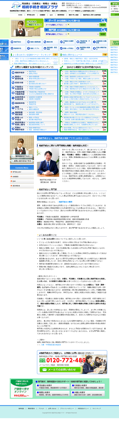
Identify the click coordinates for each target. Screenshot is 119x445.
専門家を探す (31, 15)
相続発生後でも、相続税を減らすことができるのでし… (82, 104)
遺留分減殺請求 (34, 109)
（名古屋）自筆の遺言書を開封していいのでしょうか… (82, 119)
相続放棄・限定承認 (52, 48)
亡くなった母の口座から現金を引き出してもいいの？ (81, 99)
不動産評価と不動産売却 (37, 92)
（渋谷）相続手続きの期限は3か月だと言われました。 (32, 61)
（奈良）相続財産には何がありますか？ (77, 76)
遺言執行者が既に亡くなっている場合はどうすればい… (82, 117)
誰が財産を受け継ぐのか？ (37, 83)
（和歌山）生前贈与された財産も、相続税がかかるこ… (82, 122)
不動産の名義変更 (68, 42)
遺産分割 (50, 42)
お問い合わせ (52, 408)
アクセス (41, 408)
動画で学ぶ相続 (73, 15)
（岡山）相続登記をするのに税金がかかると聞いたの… (82, 89)
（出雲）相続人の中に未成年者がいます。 (78, 81)
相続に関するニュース (72, 55)
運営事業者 (60, 15)
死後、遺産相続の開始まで (37, 130)
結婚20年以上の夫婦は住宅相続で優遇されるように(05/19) (83, 63)
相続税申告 (17, 48)
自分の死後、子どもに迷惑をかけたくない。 (78, 128)
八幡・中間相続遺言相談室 (51, 345)
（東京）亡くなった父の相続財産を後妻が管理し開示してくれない (36, 58)
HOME (20, 15)
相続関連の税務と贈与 (85, 48)
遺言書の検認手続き (35, 119)
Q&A (51, 15)
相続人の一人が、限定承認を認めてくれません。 (80, 114)
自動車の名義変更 (35, 99)
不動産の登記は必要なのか (37, 89)
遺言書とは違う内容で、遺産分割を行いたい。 (79, 83)
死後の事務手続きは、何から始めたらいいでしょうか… (82, 130)
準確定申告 (32, 104)
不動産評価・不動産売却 (85, 42)
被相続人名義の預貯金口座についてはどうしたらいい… (82, 97)
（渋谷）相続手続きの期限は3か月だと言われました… (82, 71)
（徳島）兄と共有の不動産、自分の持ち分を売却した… (82, 94)
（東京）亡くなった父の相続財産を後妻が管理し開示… (82, 107)
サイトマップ (97, 408)
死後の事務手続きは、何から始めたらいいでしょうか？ (32, 63)
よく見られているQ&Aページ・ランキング (31, 55)
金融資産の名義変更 (101, 42)
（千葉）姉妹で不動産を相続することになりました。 (81, 87)
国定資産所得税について (37, 124)
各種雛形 (42, 15)
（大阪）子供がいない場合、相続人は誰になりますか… (82, 78)
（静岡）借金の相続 (70, 112)
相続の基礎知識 (35, 42)
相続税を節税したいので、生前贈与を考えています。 (81, 124)
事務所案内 (31, 408)
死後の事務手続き (101, 48)
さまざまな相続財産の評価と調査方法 (41, 94)
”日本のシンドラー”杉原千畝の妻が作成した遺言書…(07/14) (83, 61)
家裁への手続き (68, 48)
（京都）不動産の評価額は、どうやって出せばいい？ (81, 92)
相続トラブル (34, 48)
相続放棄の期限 (34, 114)
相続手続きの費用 (65, 202)
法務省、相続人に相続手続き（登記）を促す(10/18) (81, 58)
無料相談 (21, 408)
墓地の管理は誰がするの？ (37, 78)
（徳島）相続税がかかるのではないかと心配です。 (81, 102)
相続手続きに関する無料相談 (92, 15)
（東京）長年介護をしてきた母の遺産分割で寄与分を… (82, 109)
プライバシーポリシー (67, 408)
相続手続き (17, 42)
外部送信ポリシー (83, 408)
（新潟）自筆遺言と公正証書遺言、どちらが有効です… (82, 73)
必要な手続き (33, 73)
